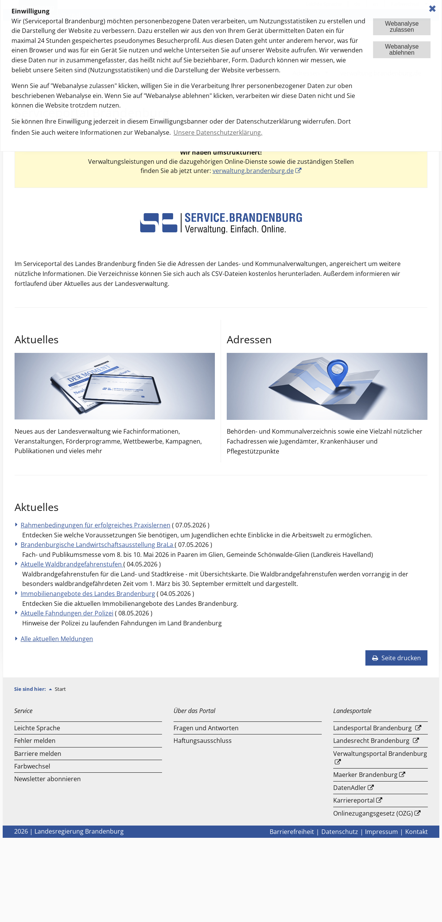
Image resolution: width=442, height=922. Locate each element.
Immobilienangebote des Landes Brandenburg (88, 593)
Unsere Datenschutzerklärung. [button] (218, 132)
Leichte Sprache (37, 728)
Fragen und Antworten (206, 728)
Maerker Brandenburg (365, 774)
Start (60, 688)
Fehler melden (35, 740)
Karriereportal (354, 800)
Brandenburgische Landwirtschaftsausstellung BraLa (98, 544)
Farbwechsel (32, 766)
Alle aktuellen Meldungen (57, 639)
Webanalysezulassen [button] (402, 26)
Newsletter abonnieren (47, 779)
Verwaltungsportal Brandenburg (380, 753)
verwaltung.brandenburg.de (253, 170)
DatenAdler (349, 787)
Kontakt (416, 831)
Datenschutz (339, 831)
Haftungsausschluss (203, 740)
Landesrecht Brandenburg (371, 740)
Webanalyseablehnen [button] (402, 49)
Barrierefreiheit (292, 831)
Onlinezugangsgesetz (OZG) (373, 813)
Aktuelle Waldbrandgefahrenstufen (72, 564)
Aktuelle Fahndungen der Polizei (67, 613)
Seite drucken (396, 658)
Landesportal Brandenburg (372, 728)
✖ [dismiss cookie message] (432, 8)
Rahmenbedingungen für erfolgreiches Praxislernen (95, 525)
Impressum (381, 831)
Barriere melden (37, 753)
